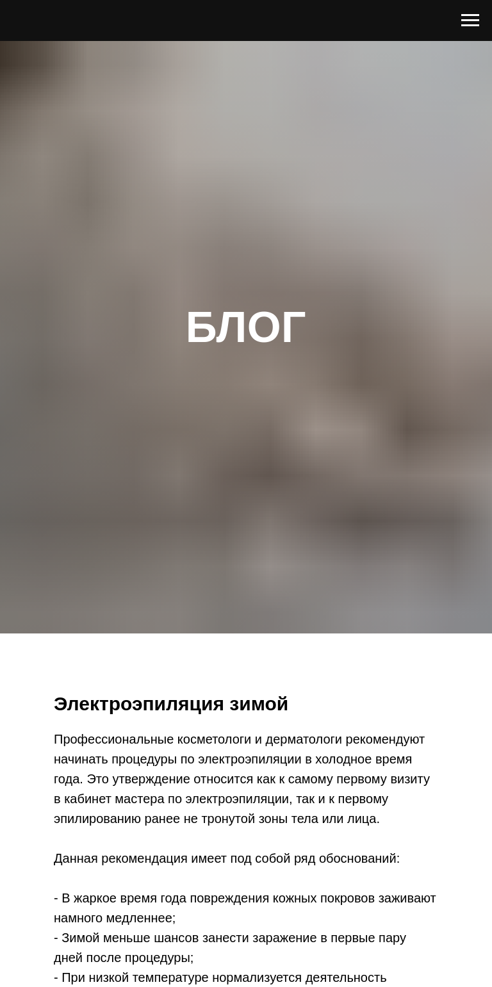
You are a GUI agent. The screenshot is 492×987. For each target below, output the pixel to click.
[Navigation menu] (470, 20)
